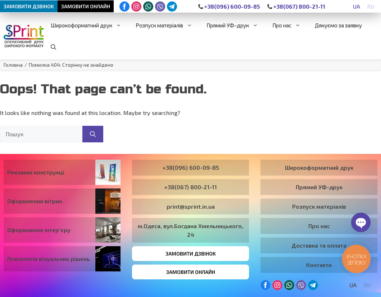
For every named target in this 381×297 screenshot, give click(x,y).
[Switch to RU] (371, 6)
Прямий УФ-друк (236, 25)
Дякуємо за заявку (338, 25)
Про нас (290, 25)
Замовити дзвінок (29, 6)
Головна (13, 65)
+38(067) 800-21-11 (296, 6)
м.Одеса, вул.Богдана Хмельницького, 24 (190, 230)
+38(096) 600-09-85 (229, 6)
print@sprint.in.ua (191, 206)
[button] (53, 47)
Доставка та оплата (318, 245)
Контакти (319, 264)
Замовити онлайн (85, 6)
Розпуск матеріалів (167, 25)
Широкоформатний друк (89, 25)
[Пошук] (92, 134)
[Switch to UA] (356, 6)
